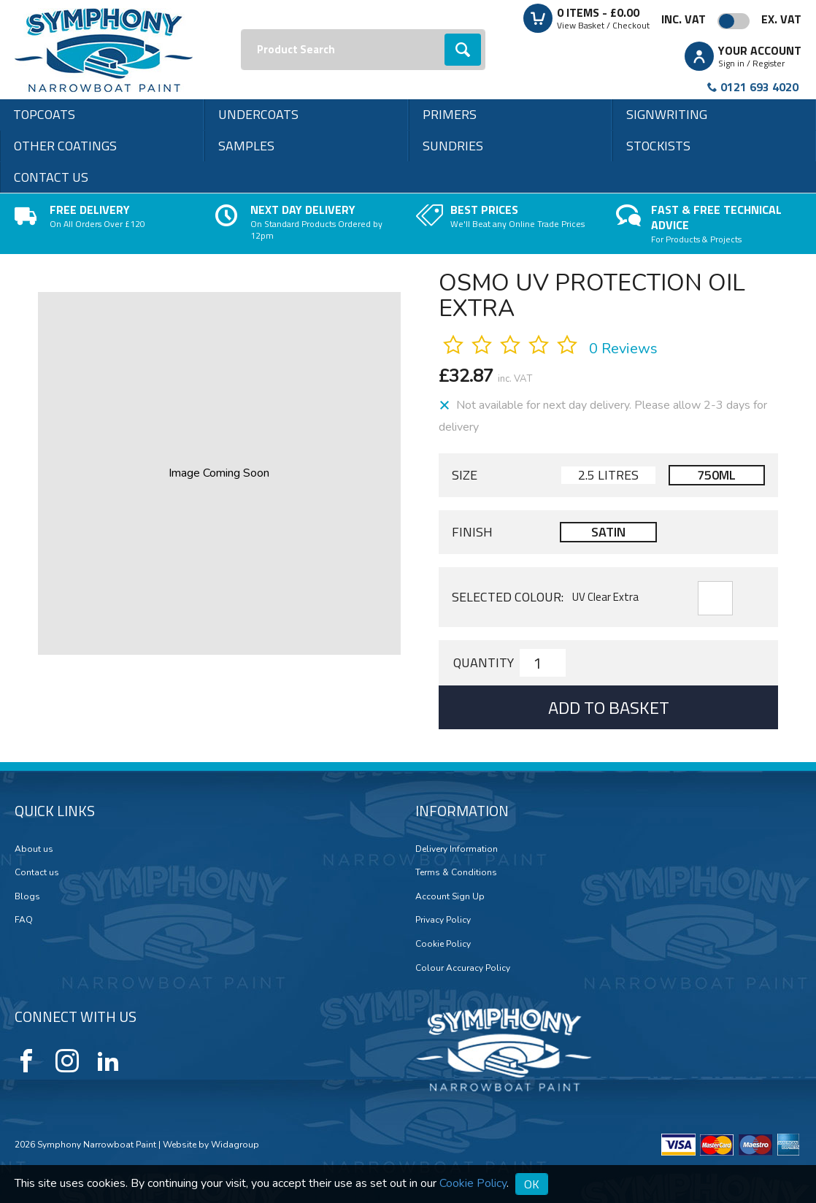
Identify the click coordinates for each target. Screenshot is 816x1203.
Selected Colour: (507, 597)
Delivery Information (456, 849)
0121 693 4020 (759, 87)
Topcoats (44, 114)
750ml (716, 475)
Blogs (27, 896)
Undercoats (258, 114)
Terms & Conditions (456, 872)
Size (464, 475)
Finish (472, 532)
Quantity (483, 663)
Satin (608, 532)
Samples (246, 145)
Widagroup (234, 1144)
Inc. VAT (683, 19)
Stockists (658, 145)
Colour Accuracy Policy (462, 968)
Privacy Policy (443, 920)
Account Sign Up (450, 896)
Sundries (453, 145)
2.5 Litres (608, 475)
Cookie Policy (443, 944)
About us (34, 849)
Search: (241, 29)
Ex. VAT (781, 19)
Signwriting (666, 114)
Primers (450, 114)
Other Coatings (65, 145)
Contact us (51, 177)
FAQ (24, 920)
